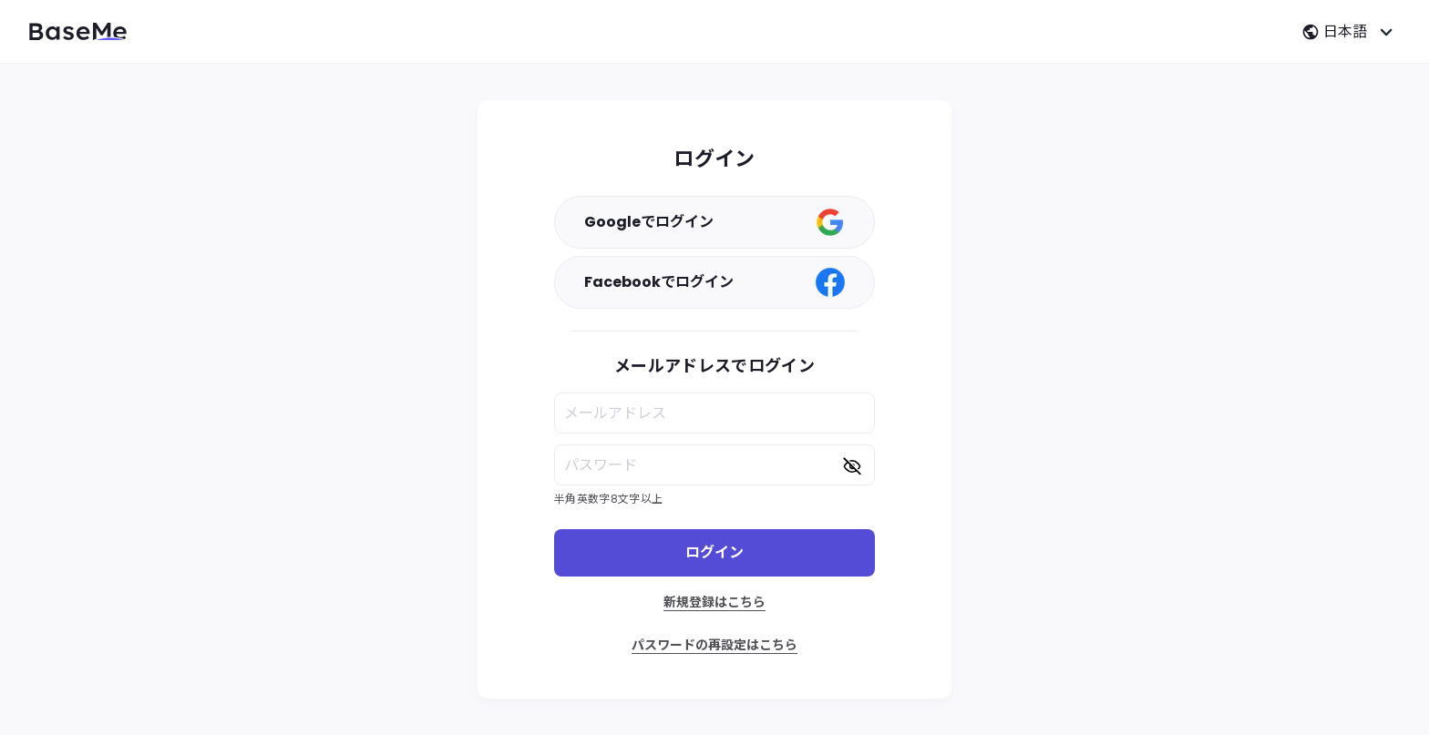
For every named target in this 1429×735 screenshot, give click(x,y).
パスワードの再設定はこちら (714, 645)
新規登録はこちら (714, 602)
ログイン (714, 552)
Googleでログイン (714, 222)
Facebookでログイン (714, 282)
